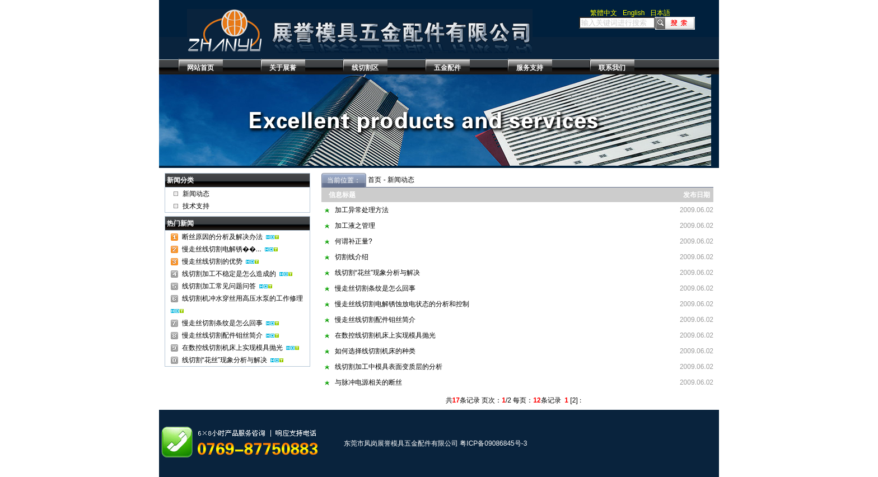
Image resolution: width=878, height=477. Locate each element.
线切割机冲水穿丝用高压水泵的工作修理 (242, 298)
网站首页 (200, 68)
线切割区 (365, 68)
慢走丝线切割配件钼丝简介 (222, 335)
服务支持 (529, 68)
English (634, 13)
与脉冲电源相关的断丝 (368, 382)
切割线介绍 (351, 257)
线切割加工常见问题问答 (219, 286)
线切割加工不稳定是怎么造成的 (229, 274)
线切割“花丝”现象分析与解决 (224, 360)
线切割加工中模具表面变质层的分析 (388, 367)
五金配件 (447, 68)
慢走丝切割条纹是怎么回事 (222, 323)
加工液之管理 (355, 226)
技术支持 (196, 206)
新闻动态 (196, 194)
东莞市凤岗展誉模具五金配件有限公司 (401, 443)
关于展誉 (282, 68)
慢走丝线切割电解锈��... (221, 249)
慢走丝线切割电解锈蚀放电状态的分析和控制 (402, 304)
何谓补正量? (353, 241)
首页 (374, 180)
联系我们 (612, 68)
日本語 (660, 13)
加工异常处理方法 (362, 210)
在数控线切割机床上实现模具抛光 (232, 348)
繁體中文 (603, 13)
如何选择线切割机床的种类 (375, 351)
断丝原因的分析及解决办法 (222, 237)
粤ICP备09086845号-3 (493, 443)
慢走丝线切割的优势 (212, 261)
